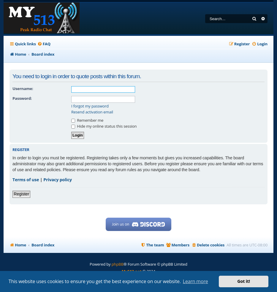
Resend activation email (92, 112)
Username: (22, 88)
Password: (22, 98)
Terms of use (25, 179)
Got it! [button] (243, 281)
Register (21, 194)
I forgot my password (90, 106)
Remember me (87, 120)
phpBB (118, 264)
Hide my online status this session (104, 126)
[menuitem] (43, 44)
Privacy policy (57, 179)
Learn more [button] (195, 281)
